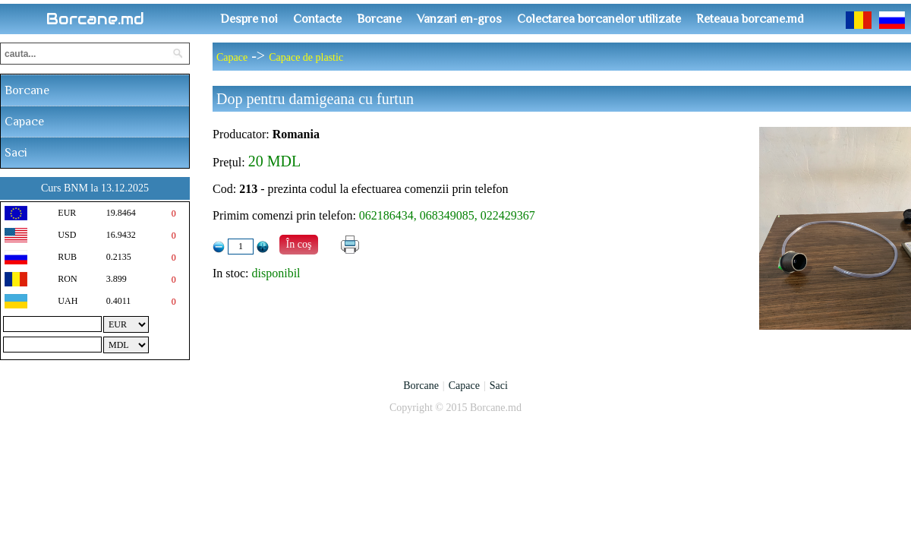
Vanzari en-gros (459, 19)
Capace (24, 121)
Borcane (379, 19)
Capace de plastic (306, 57)
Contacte (317, 19)
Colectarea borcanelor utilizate (599, 19)
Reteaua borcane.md (750, 19)
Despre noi (249, 19)
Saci (16, 153)
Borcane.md (95, 19)
